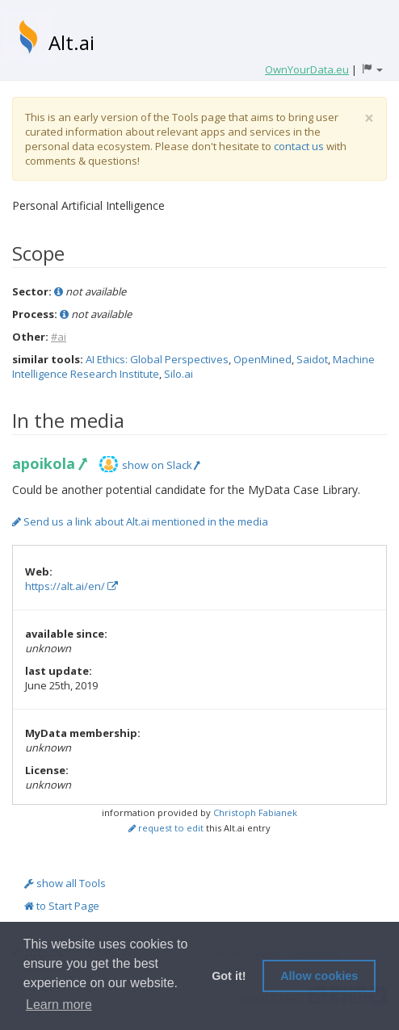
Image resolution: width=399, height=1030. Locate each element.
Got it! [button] (229, 975)
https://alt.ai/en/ (71, 586)
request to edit (166, 828)
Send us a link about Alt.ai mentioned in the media (140, 521)
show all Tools (65, 883)
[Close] (369, 118)
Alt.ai (71, 42)
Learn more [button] (59, 1004)
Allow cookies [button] (319, 975)
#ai (58, 336)
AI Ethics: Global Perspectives (157, 359)
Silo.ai (178, 373)
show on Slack (161, 465)
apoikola (49, 463)
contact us (299, 146)
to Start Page (61, 905)
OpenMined (262, 359)
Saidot (312, 359)
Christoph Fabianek (255, 812)
